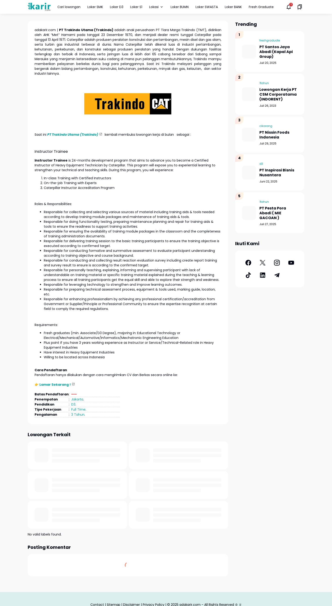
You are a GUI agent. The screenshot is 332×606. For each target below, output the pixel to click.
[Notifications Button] (288, 7)
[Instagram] (277, 262)
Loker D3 (116, 7)
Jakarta (77, 399)
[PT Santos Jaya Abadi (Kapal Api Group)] (249, 52)
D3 (73, 404)
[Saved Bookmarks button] (299, 7)
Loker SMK (95, 7)
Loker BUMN (180, 7)
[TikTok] (248, 275)
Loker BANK (233, 7)
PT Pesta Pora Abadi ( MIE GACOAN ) (272, 213)
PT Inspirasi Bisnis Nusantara (276, 173)
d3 (261, 164)
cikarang (265, 126)
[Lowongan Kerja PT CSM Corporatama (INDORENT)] (249, 94)
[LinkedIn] (262, 275)
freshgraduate (269, 40)
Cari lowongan (68, 7)
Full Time (78, 409)
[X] (262, 262)
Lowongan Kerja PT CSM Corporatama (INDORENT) (278, 94)
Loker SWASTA (207, 7)
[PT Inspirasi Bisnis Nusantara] (249, 172)
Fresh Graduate (261, 7)
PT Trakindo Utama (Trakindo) (72, 134)
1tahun (264, 83)
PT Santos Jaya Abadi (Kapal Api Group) (276, 52)
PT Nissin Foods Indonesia (274, 135)
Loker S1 (136, 7)
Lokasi (156, 7)
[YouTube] (291, 262)
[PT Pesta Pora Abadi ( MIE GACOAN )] (249, 213)
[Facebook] (248, 262)
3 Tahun (77, 414)
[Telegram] (277, 275)
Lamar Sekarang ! (55, 384)
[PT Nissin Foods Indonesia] (249, 134)
